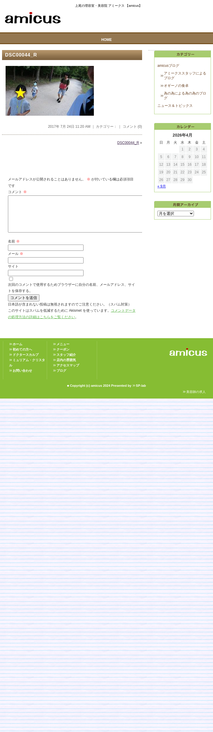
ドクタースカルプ (26, 361)
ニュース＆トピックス (175, 106)
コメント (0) (132, 127)
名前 (13, 248)
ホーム (17, 351)
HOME (106, 40)
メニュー (62, 351)
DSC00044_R (21, 54)
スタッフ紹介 (66, 361)
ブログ (61, 377)
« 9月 (161, 186)
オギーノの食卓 (176, 86)
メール (15, 261)
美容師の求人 (196, 399)
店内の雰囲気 (66, 367)
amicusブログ (168, 66)
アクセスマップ (67, 372)
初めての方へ (22, 356)
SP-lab (141, 392)
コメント (17, 192)
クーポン (62, 356)
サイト (13, 273)
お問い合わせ (22, 377)
